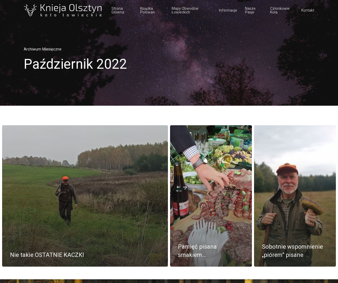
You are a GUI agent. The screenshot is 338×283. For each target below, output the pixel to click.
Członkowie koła (280, 10)
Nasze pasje (250, 10)
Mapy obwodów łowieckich (185, 10)
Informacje (228, 10)
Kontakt (307, 10)
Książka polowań (147, 10)
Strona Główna (117, 10)
